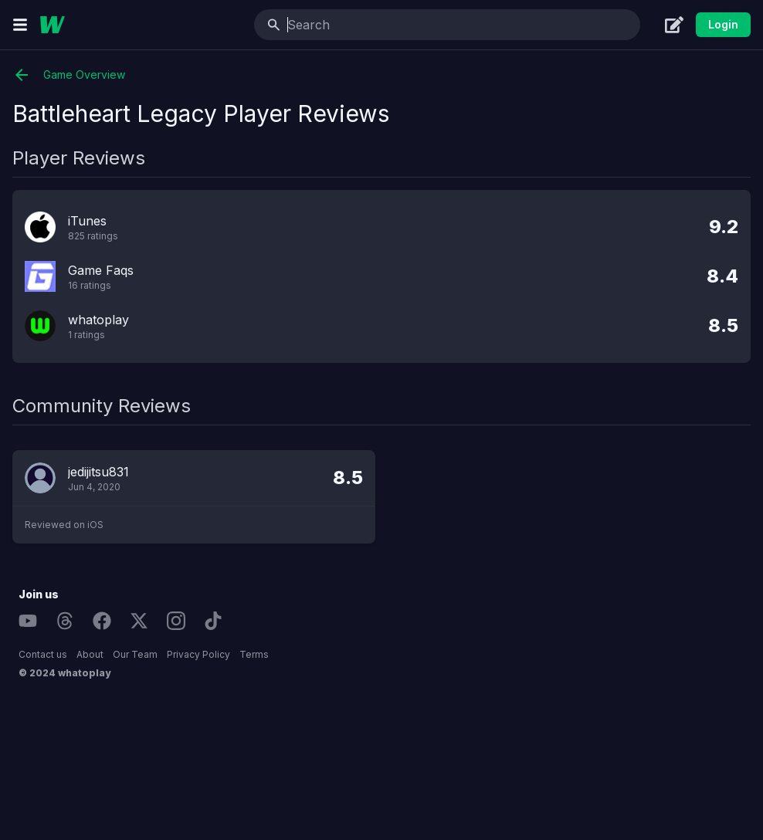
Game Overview (68, 75)
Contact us (43, 654)
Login (723, 24)
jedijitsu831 (98, 471)
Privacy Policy (198, 654)
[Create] (674, 24)
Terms (254, 654)
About (89, 654)
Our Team (135, 654)
